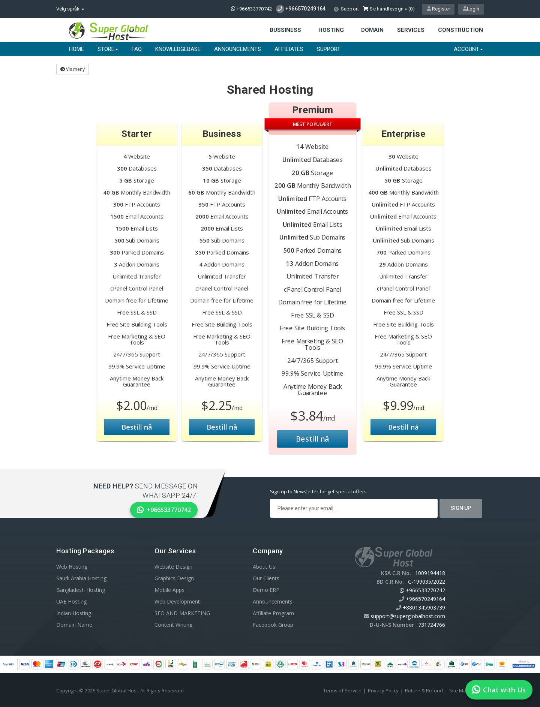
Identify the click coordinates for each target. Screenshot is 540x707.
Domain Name (74, 624)
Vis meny (72, 69)
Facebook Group (273, 624)
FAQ (137, 49)
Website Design (173, 566)
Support (346, 9)
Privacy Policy (383, 690)
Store (108, 49)
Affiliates (288, 49)
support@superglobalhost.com (407, 616)
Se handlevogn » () (389, 9)
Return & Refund (424, 690)
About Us (264, 566)
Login (471, 9)
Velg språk (70, 9)
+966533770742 (251, 9)
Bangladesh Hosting (80, 589)
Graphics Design (174, 578)
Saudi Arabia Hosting (81, 578)
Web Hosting (71, 566)
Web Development (177, 601)
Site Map (459, 690)
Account (468, 49)
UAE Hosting (71, 601)
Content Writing (173, 624)
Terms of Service (342, 690)
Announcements (237, 49)
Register (438, 9)
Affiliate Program (273, 613)
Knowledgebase (178, 49)
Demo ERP (266, 589)
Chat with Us (499, 690)
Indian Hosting (73, 613)
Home (76, 49)
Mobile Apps (169, 589)
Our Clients (266, 578)
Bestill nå (137, 426)
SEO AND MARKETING (182, 613)
